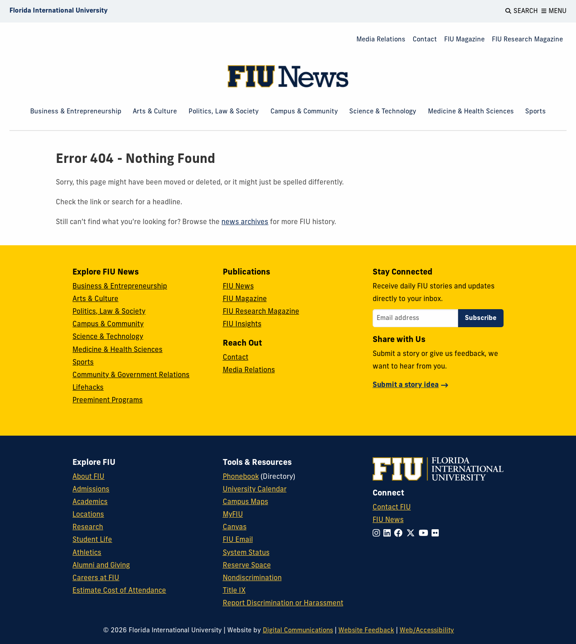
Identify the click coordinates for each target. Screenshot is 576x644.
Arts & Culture (155, 111)
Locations (88, 514)
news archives (244, 222)
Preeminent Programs (107, 400)
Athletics (86, 553)
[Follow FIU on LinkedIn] (388, 534)
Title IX (234, 590)
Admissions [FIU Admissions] (90, 489)
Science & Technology (382, 111)
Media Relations (380, 39)
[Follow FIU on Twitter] (412, 534)
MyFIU (233, 514)
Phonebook (241, 477)
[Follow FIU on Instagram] (378, 534)
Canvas (235, 527)
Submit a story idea (406, 385)
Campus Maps (245, 502)
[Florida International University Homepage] (58, 11)
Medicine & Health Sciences (471, 111)
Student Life (92, 540)
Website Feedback (366, 630)
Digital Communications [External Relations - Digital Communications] (298, 630)
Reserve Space (247, 565)
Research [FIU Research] (87, 527)
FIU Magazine (464, 39)
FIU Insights (242, 324)
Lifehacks (88, 388)
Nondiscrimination (252, 578)
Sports (535, 111)
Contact (425, 39)
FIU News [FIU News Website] (388, 520)
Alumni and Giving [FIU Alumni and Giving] (101, 565)
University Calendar (255, 489)
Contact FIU (392, 507)
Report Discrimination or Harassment (283, 603)
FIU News (238, 286)
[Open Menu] (554, 11)
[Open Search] (521, 11)
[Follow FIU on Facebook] (400, 534)
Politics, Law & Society (224, 111)
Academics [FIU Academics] (90, 502)
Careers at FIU (95, 578)
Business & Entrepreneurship (76, 111)
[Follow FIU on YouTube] (425, 534)
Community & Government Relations (130, 375)
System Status (246, 553)
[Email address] (415, 318)
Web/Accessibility (427, 630)
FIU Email (238, 540)
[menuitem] (381, 40)
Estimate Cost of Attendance (119, 590)
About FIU (88, 477)
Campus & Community (304, 111)
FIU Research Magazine (527, 39)
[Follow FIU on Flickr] (437, 534)
